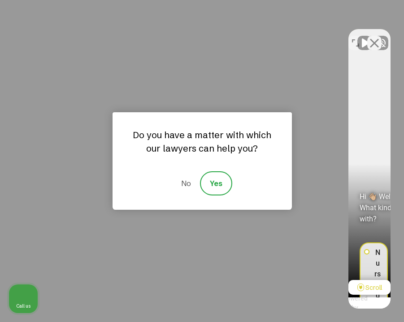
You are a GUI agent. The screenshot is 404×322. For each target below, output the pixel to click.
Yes (216, 183)
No (186, 183)
